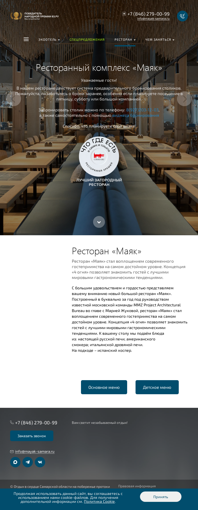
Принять (160, 496)
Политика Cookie (99, 501)
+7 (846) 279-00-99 (148, 14)
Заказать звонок (32, 435)
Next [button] (184, 98)
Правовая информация (137, 486)
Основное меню (104, 387)
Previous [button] (13, 98)
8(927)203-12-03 (142, 109)
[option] (99, 117)
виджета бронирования (135, 115)
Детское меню (157, 387)
